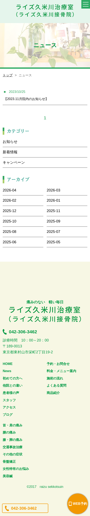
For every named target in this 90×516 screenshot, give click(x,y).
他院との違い (12, 385)
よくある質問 (56, 385)
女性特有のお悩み (16, 468)
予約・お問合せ (58, 364)
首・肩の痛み (12, 425)
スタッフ (9, 400)
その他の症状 (12, 454)
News (7, 371)
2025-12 (9, 211)
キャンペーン (14, 162)
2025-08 (9, 232)
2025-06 (9, 242)
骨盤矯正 (9, 461)
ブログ (8, 414)
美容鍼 (8, 476)
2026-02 (9, 200)
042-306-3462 (24, 508)
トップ (8, 75)
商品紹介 (53, 393)
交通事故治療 (12, 447)
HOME (8, 364)
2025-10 (9, 221)
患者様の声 (11, 393)
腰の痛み (9, 432)
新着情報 (10, 152)
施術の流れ (55, 378)
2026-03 (53, 190)
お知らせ (10, 142)
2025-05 (53, 242)
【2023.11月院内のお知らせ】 (26, 99)
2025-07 (53, 232)
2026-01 (53, 200)
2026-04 (9, 190)
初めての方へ (12, 378)
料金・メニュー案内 (61, 371)
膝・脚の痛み (12, 439)
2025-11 (53, 211)
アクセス (9, 407)
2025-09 (53, 221)
